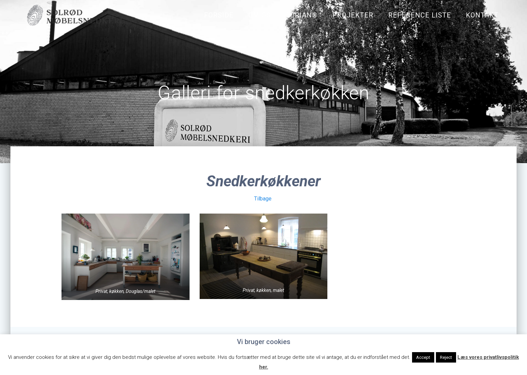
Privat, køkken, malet (263, 291)
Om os (259, 15)
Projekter (352, 15)
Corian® (301, 15)
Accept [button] (423, 357)
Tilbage (263, 199)
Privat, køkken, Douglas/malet (125, 292)
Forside (219, 15)
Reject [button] (446, 357)
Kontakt (482, 15)
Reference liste (419, 15)
